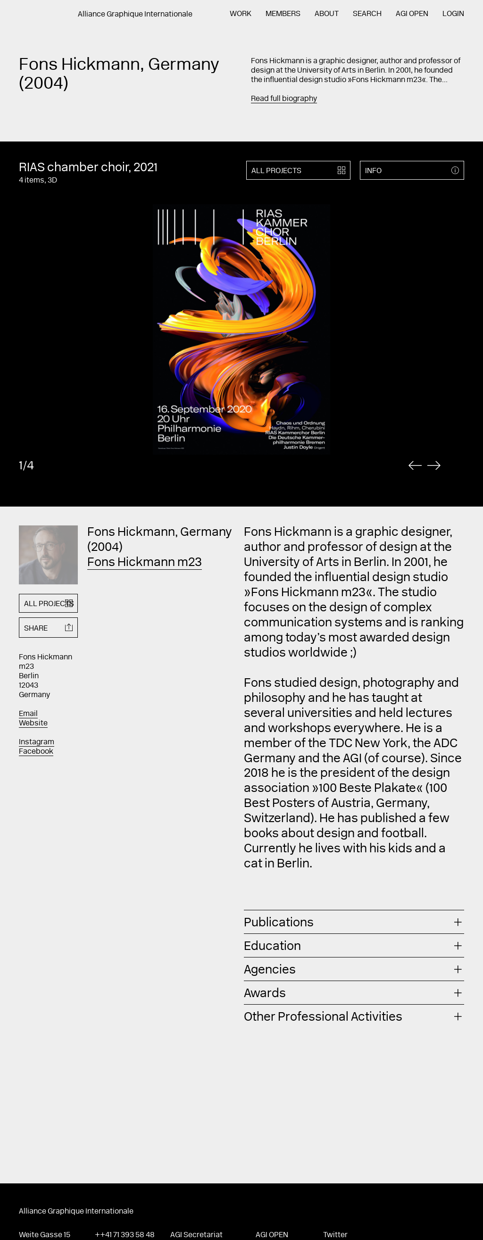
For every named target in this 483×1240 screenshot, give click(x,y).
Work (240, 14)
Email (28, 714)
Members (283, 14)
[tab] (354, 921)
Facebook (36, 752)
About (327, 14)
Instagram (36, 742)
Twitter (335, 1235)
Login (453, 14)
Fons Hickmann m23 (144, 563)
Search (367, 14)
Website (33, 723)
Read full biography (284, 99)
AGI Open (412, 14)
